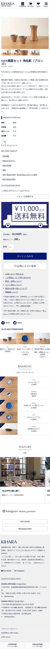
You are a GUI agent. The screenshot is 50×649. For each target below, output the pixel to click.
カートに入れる (25, 256)
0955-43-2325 (25, 306)
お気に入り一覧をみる (14, 274)
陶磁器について (11, 292)
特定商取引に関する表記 (9, 633)
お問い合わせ (6, 637)
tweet (17, 323)
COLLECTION (37, 645)
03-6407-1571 (10, 610)
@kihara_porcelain (27, 511)
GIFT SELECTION (9, 175)
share (5, 323)
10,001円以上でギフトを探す (27, 175)
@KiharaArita (9, 596)
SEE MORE (25, 522)
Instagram (19, 571)
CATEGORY (12, 645)
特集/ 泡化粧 (7, 165)
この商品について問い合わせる (18, 278)
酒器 (4, 170)
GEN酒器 (6, 156)
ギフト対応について (13, 285)
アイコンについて (9, 145)
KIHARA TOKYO (7, 601)
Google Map (21, 584)
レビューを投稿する (25, 196)
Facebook (6, 571)
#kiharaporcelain (25, 529)
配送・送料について (13, 281)
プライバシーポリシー (9, 629)
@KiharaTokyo (9, 617)
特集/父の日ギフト (9, 161)
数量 (5, 247)
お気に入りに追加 (25, 266)
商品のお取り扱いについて (16, 288)
